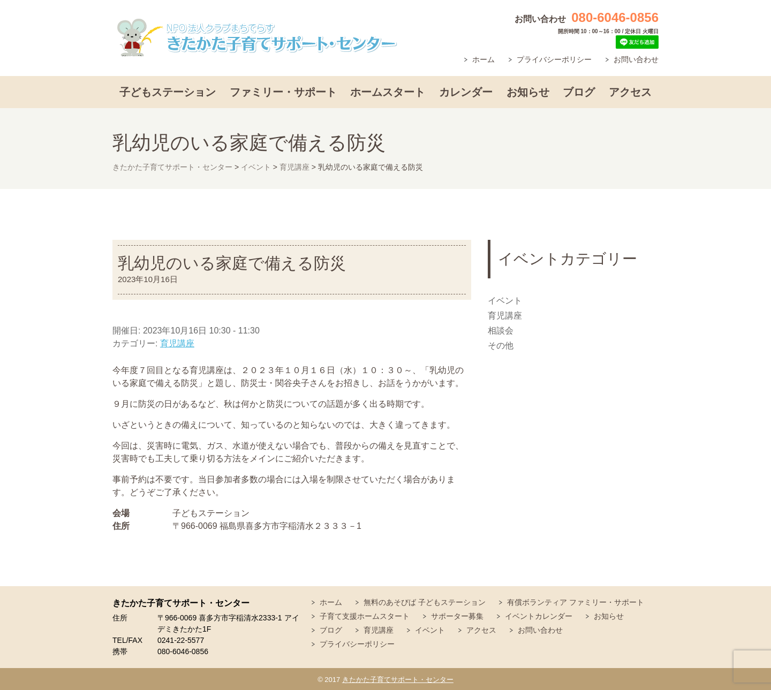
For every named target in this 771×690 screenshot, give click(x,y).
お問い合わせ (636, 59)
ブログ (579, 92)
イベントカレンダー (538, 616)
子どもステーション (167, 92)
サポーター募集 (457, 616)
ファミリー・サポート (283, 92)
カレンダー (466, 92)
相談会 (500, 330)
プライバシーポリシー (554, 59)
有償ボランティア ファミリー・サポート (575, 602)
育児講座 (177, 343)
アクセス (630, 92)
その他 (500, 345)
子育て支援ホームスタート (365, 616)
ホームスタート (387, 92)
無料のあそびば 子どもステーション (425, 602)
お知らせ (528, 92)
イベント (505, 300)
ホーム (483, 59)
